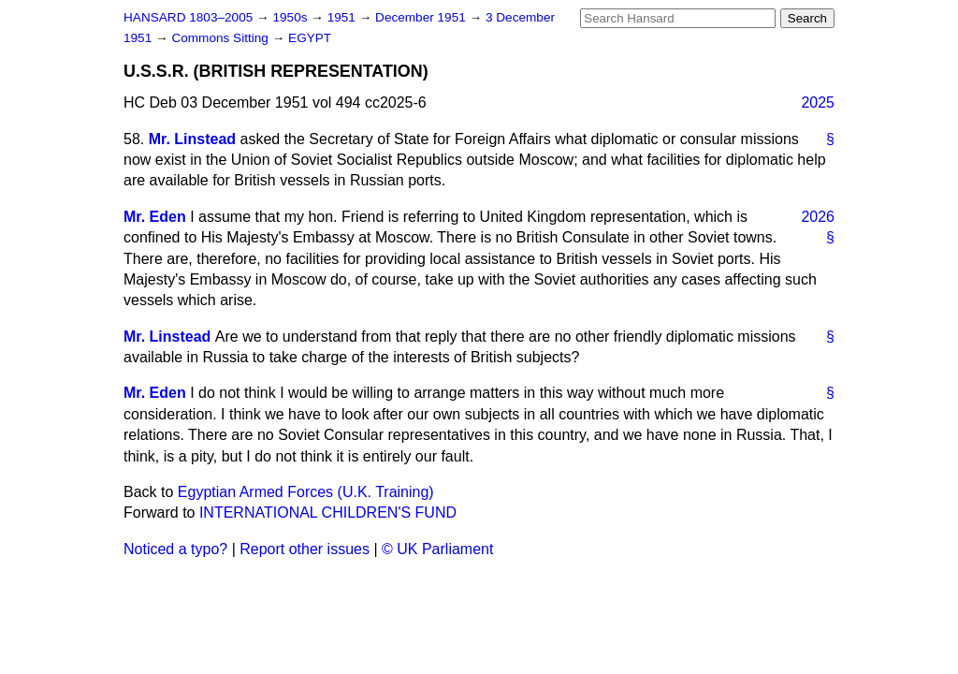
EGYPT (309, 38)
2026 (818, 217)
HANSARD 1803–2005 (188, 17)
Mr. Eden (154, 217)
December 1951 (422, 17)
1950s (291, 17)
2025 (818, 102)
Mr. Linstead (192, 139)
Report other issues (305, 549)
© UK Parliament (437, 549)
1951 (343, 17)
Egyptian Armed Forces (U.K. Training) (306, 492)
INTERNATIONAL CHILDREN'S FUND (328, 512)
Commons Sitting (221, 38)
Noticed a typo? (175, 549)
